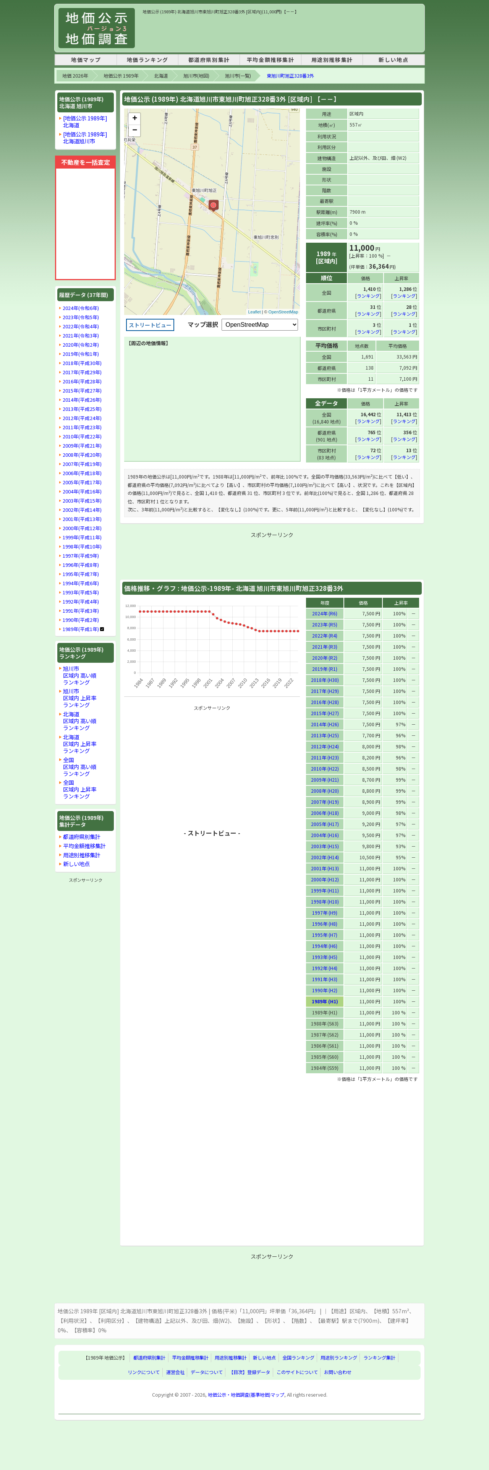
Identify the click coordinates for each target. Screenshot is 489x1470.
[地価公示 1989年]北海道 (85, 121)
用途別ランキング (339, 1357)
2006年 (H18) (325, 812)
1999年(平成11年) (82, 537)
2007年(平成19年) (82, 464)
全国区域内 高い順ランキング (79, 766)
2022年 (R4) (324, 635)
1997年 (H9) (324, 912)
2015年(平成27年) (82, 390)
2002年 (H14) (325, 856)
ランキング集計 (379, 1357)
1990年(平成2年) (81, 620)
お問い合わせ (337, 1372)
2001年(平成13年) (82, 519)
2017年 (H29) (325, 690)
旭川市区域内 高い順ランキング (79, 675)
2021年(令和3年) (81, 335)
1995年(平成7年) (81, 574)
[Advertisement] (281, 32)
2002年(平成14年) (82, 509)
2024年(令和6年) (81, 308)
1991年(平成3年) (81, 610)
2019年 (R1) (324, 668)
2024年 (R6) (324, 613)
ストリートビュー (150, 325)
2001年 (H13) (325, 868)
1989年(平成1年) (81, 629)
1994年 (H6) (324, 945)
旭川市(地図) (196, 75)
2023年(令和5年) (81, 317)
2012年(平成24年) (82, 418)
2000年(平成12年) (82, 528)
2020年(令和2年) (81, 344)
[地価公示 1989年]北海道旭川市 (85, 137)
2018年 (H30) (325, 679)
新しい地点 (393, 59)
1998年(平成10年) (82, 546)
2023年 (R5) (324, 624)
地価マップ (86, 59)
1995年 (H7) (324, 934)
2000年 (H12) (325, 879)
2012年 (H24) (325, 746)
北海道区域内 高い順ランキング (79, 721)
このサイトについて (297, 1372)
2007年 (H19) (325, 801)
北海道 (161, 75)
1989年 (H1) (325, 1001)
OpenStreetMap (283, 312)
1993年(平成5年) (81, 592)
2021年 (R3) (324, 646)
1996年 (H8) (324, 923)
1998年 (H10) (325, 901)
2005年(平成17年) (82, 482)
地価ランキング (147, 59)
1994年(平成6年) (81, 583)
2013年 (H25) (325, 735)
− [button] (134, 130)
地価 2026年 (75, 75)
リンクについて (144, 1372)
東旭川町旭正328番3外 (290, 75)
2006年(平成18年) (82, 473)
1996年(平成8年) (81, 564)
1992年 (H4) (324, 967)
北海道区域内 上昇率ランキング (79, 743)
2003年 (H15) (325, 845)
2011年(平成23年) (82, 427)
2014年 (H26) (325, 723)
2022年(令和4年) (81, 326)
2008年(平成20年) (82, 454)
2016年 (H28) (325, 701)
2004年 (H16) (325, 834)
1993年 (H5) (324, 956)
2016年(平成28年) (82, 381)
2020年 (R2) (324, 657)
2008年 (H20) (325, 790)
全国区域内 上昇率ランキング (79, 789)
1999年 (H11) (325, 890)
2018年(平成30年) (82, 363)
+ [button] (134, 119)
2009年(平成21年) (82, 445)
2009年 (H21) (325, 779)
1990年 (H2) (324, 989)
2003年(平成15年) (82, 500)
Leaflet (254, 312)
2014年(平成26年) (82, 399)
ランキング (368, 295)
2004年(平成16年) (82, 491)
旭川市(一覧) (238, 75)
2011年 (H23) (325, 757)
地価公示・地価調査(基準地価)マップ (246, 1394)
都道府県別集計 (209, 59)
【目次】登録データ (249, 1372)
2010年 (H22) (325, 768)
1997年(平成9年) (81, 555)
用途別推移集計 (332, 59)
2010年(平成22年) (82, 436)
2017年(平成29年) (82, 372)
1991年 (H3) (324, 978)
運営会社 (175, 1372)
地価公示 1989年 (121, 75)
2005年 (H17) (325, 823)
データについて (207, 1372)
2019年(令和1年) (81, 353)
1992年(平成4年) (81, 601)
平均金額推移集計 (271, 59)
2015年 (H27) (325, 712)
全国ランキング (298, 1357)
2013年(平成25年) (82, 409)
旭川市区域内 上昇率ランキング (79, 698)
